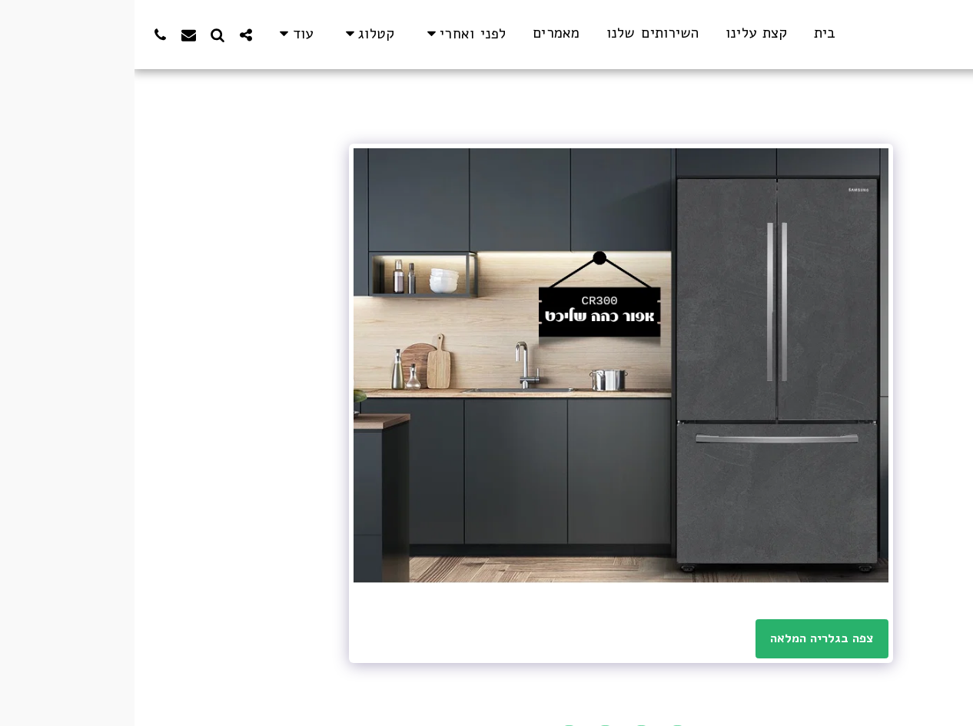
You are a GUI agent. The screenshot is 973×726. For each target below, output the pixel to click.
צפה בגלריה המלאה (687, 638)
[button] (329, 34)
